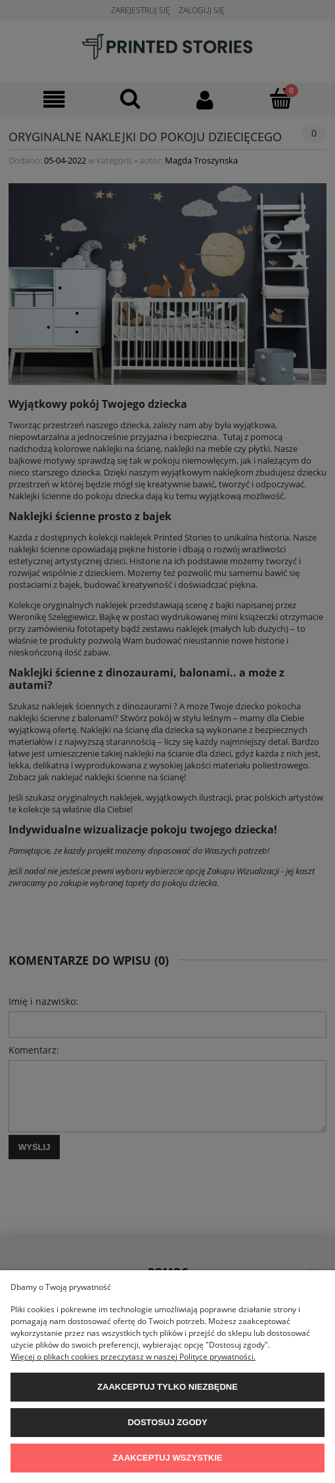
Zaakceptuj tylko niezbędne (167, 1387)
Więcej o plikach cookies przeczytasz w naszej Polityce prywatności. (133, 1356)
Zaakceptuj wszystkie (168, 1458)
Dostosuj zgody (167, 1422)
